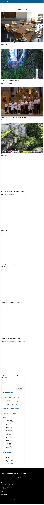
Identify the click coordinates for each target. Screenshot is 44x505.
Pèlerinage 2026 (10, 463)
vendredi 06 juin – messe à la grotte (11, 404)
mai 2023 (9, 444)
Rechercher (5, 386)
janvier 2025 (9, 427)
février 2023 (9, 447)
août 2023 (9, 441)
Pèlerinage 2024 (10, 460)
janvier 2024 (9, 437)
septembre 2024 (10, 431)
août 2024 (9, 433)
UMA (2, 44)
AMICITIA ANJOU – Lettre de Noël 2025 (12, 397)
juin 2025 (9, 423)
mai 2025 (9, 424)
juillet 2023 (9, 443)
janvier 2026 (9, 420)
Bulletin (8, 457)
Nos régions (9, 458)
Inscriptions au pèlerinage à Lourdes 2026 (13, 395)
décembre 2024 (10, 428)
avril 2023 (9, 446)
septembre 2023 (10, 440)
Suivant (24, 382)
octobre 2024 (9, 430)
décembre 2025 (10, 421)
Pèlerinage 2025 (10, 461)
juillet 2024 (9, 434)
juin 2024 (9, 436)
